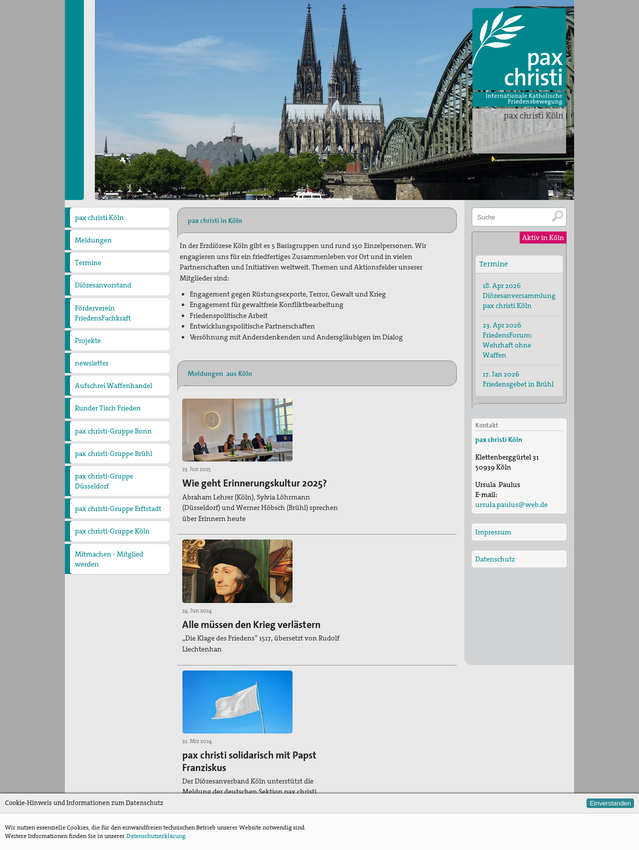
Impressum (493, 531)
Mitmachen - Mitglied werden (109, 559)
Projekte (88, 340)
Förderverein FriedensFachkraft (103, 313)
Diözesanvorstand (103, 285)
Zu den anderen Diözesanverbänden (379, 768)
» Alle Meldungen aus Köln (218, 704)
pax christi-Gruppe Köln (112, 531)
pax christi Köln (534, 115)
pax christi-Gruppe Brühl (113, 453)
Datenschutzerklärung (155, 836)
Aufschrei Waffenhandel (113, 385)
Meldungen (93, 240)
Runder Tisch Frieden (108, 408)
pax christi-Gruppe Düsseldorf (104, 481)
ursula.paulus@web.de (237, 791)
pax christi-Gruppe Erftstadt (118, 508)
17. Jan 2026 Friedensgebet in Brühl (518, 378)
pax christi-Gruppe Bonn (113, 431)
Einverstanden (610, 803)
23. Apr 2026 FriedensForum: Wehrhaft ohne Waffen (507, 339)
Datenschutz (495, 558)
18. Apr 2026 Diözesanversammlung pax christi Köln (519, 295)
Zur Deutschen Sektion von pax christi (382, 785)
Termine (88, 262)
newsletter (91, 363)
